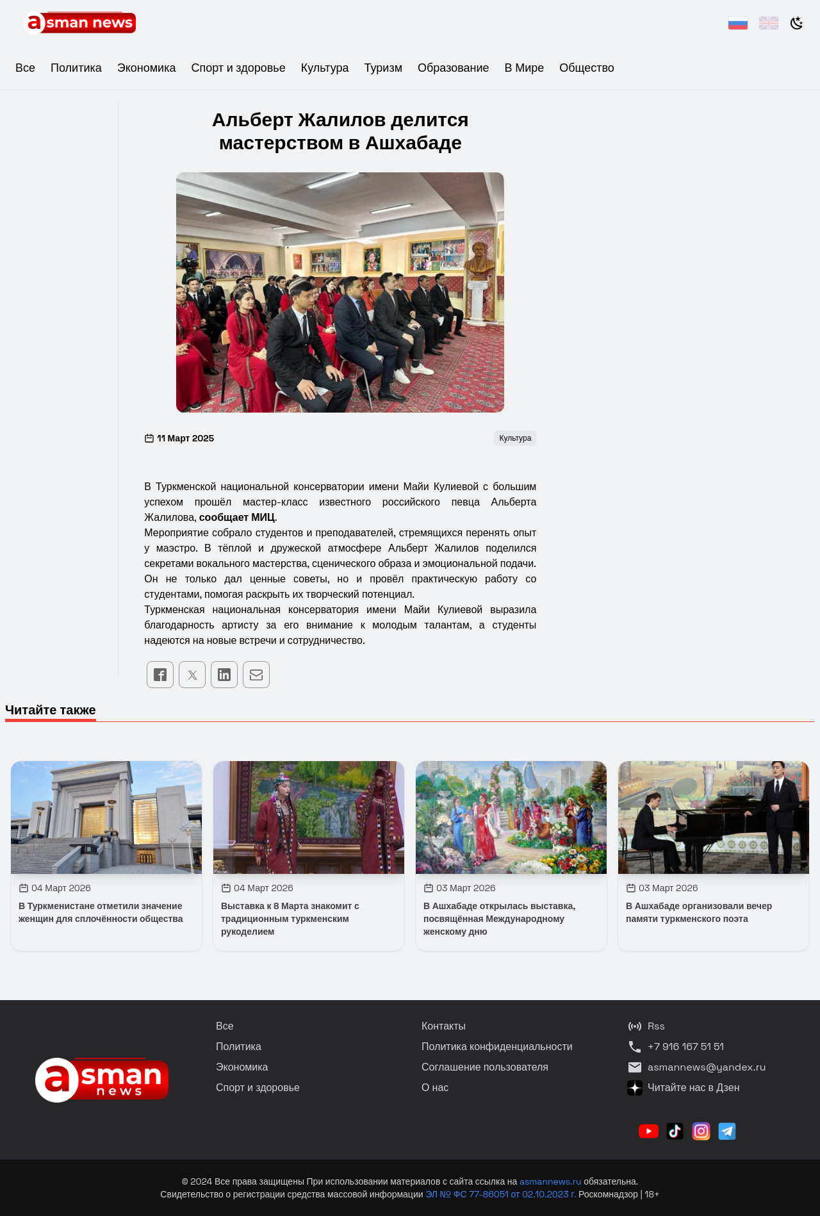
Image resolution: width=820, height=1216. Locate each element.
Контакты (444, 1026)
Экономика (146, 67)
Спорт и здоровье (238, 67)
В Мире (525, 67)
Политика (76, 67)
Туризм (383, 67)
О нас (435, 1087)
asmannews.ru (551, 1181)
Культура (325, 67)
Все (25, 67)
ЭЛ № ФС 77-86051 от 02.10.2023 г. (501, 1194)
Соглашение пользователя (485, 1067)
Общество (586, 67)
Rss (646, 1026)
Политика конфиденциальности (497, 1046)
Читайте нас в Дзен (683, 1088)
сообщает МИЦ (237, 517)
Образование (453, 67)
